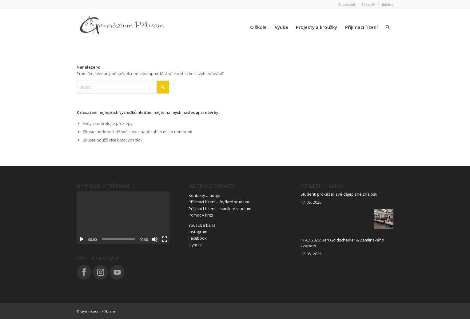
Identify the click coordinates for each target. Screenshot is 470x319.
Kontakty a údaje (204, 195)
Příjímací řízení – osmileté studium (220, 208)
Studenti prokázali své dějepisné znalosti (339, 194)
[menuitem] (346, 4)
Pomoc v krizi (201, 215)
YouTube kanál (203, 225)
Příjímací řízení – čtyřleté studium (219, 202)
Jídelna (387, 4)
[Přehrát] (81, 239)
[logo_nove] (123, 27)
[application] (123, 217)
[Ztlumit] (155, 239)
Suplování (346, 4)
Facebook (198, 238)
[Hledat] (387, 27)
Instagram (198, 231)
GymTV (195, 245)
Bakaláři (368, 4)
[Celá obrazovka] (164, 239)
